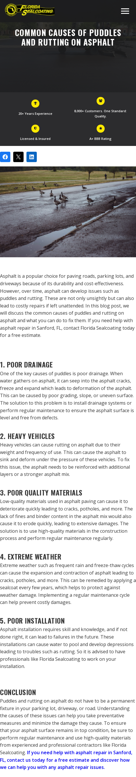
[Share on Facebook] (5, 157)
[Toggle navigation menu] (125, 11)
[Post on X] (18, 157)
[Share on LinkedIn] (31, 157)
